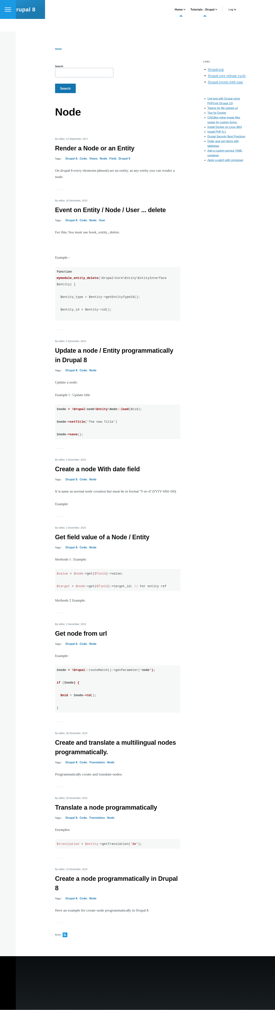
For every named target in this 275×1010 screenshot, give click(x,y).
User (102, 220)
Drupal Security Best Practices (226, 136)
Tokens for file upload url (222, 108)
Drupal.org (216, 69)
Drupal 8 (33, 22)
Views (93, 158)
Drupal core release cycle (227, 76)
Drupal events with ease (225, 82)
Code (83, 158)
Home (58, 49)
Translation (97, 762)
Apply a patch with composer (225, 160)
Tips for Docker (216, 113)
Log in (242, 22)
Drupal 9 (124, 158)
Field (112, 158)
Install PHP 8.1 (216, 131)
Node (103, 158)
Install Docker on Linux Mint (224, 127)
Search (59, 66)
